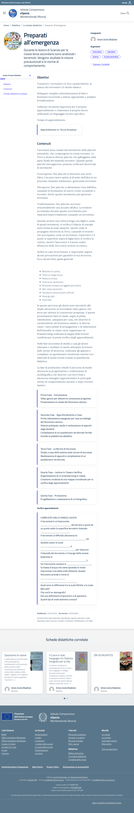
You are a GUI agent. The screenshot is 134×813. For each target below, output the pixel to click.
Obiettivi (7, 84)
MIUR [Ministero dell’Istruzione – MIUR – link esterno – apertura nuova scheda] (4, 734)
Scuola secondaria (111, 56)
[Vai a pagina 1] (64, 698)
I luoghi (38, 737)
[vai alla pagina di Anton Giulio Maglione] (21, 687)
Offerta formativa (75, 753)
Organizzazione (41, 750)
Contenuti (7, 88)
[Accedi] (126, 3)
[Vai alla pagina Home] (6, 25)
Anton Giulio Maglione (107, 39)
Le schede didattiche (77, 756)
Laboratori (111, 51)
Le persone (39, 740)
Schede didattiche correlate (15, 93)
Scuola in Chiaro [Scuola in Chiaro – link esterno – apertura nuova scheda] (8, 744)
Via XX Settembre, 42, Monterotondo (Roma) (71, 777)
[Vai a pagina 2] (67, 698)
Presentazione (41, 734)
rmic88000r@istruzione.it (54, 780)
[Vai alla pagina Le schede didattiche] (32, 25)
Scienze (96, 56)
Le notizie (106, 734)
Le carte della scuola (44, 747)
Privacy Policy (53, 766)
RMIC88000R (76, 787)
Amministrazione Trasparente (15, 766)
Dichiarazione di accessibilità (76, 766)
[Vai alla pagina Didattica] (16, 25)
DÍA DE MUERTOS (103, 655)
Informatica (97, 51)
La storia (38, 753)
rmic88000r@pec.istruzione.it (103, 780)
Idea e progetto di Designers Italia (106, 802)
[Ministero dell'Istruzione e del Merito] (16, 2)
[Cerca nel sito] (125, 13)
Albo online (106, 744)
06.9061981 (32, 780)
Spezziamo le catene (15, 655)
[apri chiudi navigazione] (4, 13)
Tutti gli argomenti (109, 749)
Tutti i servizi (73, 744)
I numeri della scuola (44, 744)
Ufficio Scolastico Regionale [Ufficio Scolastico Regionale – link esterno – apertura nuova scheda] (13, 737)
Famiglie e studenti (76, 737)
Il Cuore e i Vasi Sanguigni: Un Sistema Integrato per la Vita (61, 658)
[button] (17, 75)
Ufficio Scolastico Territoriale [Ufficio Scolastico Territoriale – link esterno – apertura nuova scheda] (14, 740)
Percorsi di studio (75, 740)
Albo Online (37, 766)
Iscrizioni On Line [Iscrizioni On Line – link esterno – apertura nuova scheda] (9, 747)
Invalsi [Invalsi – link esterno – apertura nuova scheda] (4, 750)
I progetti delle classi (77, 759)
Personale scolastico (77, 734)
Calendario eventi (109, 740)
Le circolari (106, 737)
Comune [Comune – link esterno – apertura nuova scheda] (5, 753)
